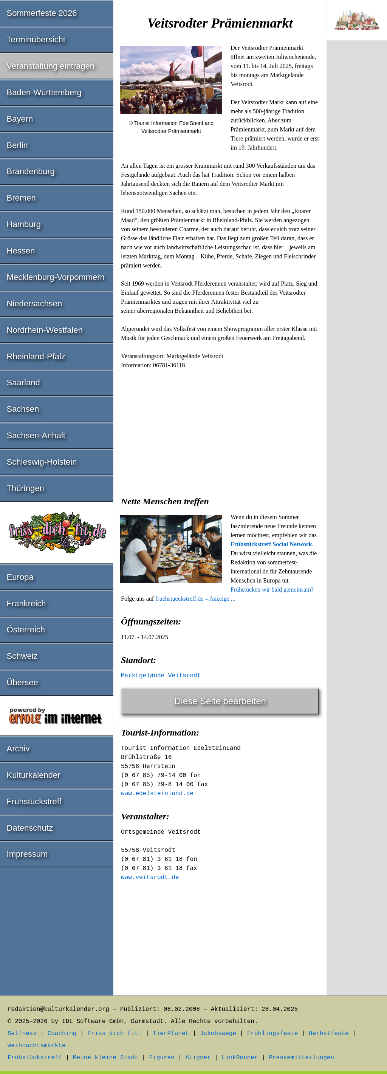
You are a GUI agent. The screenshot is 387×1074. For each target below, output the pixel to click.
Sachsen (23, 409)
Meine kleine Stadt (105, 1057)
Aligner (198, 1057)
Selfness (22, 1033)
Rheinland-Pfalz (36, 356)
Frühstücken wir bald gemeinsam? (272, 589)
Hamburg (24, 224)
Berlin (17, 145)
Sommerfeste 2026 (42, 13)
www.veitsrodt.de (150, 877)
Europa (20, 577)
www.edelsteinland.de (157, 793)
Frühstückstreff (34, 801)
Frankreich (26, 603)
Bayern (20, 119)
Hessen (21, 250)
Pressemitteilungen (301, 1057)
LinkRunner (240, 1057)
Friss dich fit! (114, 1033)
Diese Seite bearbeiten (220, 701)
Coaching (62, 1033)
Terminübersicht (36, 39)
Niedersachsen (34, 303)
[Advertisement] (220, 430)
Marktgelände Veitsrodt (161, 675)
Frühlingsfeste (272, 1033)
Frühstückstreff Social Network (271, 544)
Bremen (21, 197)
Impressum (27, 854)
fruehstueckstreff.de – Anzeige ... (195, 598)
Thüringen (25, 488)
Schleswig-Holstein (42, 462)
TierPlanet (171, 1033)
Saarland (23, 382)
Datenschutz (30, 828)
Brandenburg (31, 171)
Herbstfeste (329, 1033)
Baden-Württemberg (44, 92)
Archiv (18, 748)
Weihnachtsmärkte (37, 1045)
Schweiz (22, 656)
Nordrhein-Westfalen (45, 330)
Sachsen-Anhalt (36, 435)
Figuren (161, 1057)
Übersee (22, 682)
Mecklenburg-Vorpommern (56, 277)
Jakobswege (218, 1033)
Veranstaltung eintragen (50, 66)
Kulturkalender (33, 775)
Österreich (26, 629)
